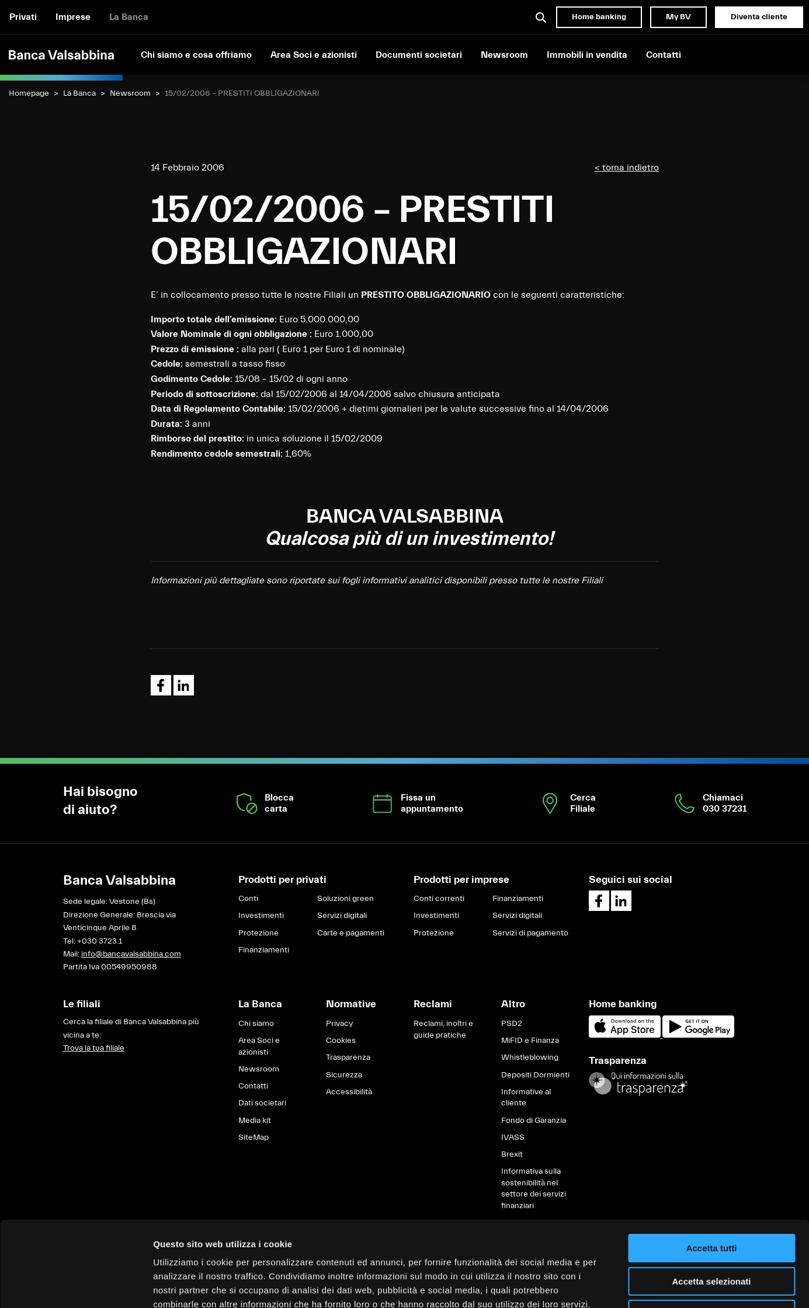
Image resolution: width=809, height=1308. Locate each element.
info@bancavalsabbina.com (131, 954)
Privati (23, 17)
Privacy (339, 1023)
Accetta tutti (711, 1168)
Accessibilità (349, 1092)
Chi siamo (256, 1023)
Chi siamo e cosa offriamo (196, 55)
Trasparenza (348, 1057)
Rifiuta (711, 1234)
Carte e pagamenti (350, 933)
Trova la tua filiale (93, 1048)
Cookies (341, 1040)
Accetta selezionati (711, 1201)
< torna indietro (627, 167)
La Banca (128, 17)
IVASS (513, 1137)
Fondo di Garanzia (533, 1120)
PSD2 (511, 1023)
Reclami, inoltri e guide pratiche (443, 1029)
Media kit (254, 1120)
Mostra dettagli (614, 1285)
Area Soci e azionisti (313, 55)
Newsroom (504, 55)
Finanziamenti (263, 950)
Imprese (73, 17)
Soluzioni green (345, 898)
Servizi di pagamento (530, 933)
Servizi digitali (342, 915)
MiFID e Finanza (530, 1040)
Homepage (29, 93)
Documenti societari (419, 55)
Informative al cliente (526, 1097)
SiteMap (253, 1137)
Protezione (258, 933)
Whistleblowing (529, 1057)
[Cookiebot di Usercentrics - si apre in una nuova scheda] (76, 1285)
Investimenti (261, 915)
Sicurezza (344, 1075)
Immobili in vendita (587, 55)
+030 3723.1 (99, 941)
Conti (248, 898)
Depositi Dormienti (535, 1075)
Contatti (663, 55)
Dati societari (262, 1103)
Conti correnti (439, 898)
